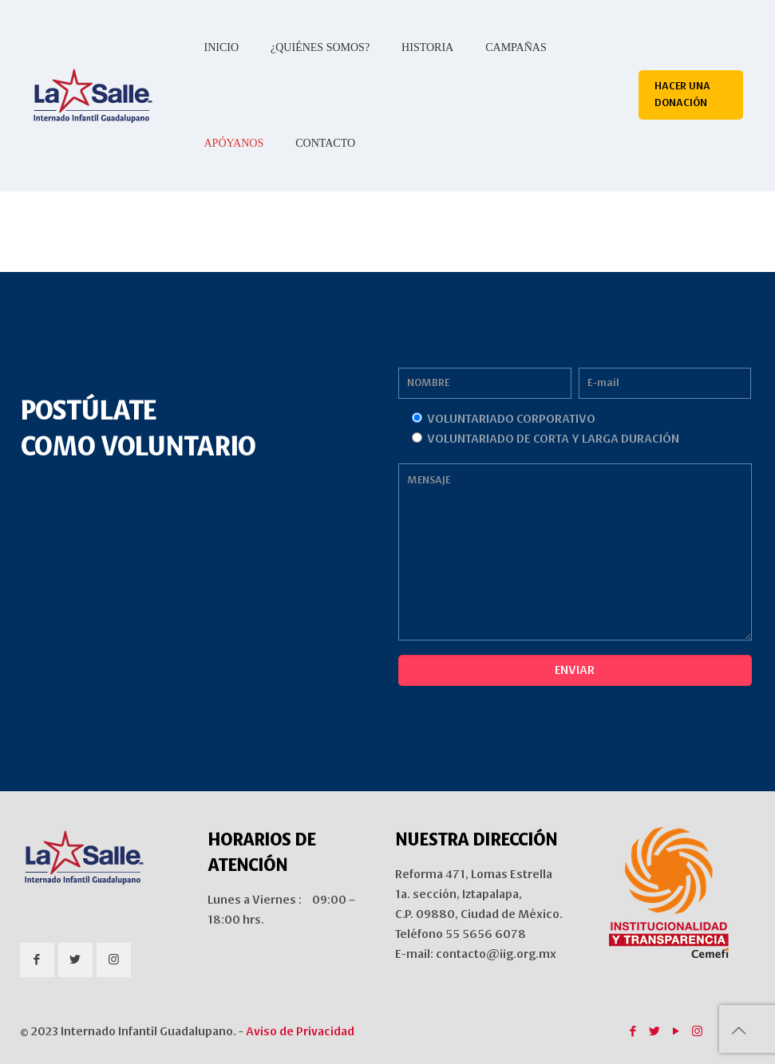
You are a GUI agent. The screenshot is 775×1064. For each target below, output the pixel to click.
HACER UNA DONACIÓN (682, 94)
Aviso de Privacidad (300, 1031)
